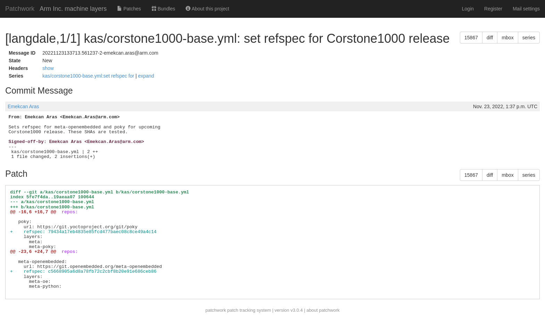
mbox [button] (507, 37)
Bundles (163, 8)
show (48, 68)
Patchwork (19, 8)
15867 (471, 37)
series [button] (528, 37)
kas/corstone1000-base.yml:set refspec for (89, 76)
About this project (207, 8)
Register (493, 8)
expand (146, 76)
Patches (129, 8)
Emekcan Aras (23, 106)
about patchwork (323, 310)
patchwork (215, 310)
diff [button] (490, 37)
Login (468, 8)
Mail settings (526, 8)
